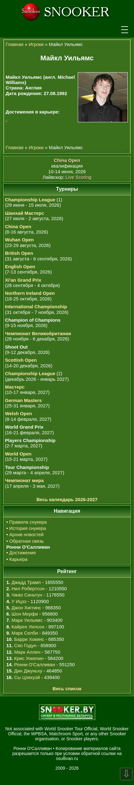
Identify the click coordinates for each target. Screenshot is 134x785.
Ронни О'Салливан (34, 664)
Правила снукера (28, 522)
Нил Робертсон (28, 588)
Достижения (22, 552)
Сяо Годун (25, 645)
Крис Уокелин (28, 658)
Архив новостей (26, 534)
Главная (14, 44)
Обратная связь (26, 541)
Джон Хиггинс (26, 607)
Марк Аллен (27, 652)
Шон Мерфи (25, 613)
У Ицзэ (19, 601)
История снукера (27, 528)
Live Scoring (79, 177)
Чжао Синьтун (27, 594)
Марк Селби (25, 633)
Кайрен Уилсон (28, 626)
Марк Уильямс (27, 620)
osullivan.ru (67, 758)
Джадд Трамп (26, 582)
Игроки (36, 44)
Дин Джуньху (28, 670)
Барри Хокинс (29, 639)
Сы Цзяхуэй (27, 677)
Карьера (18, 559)
